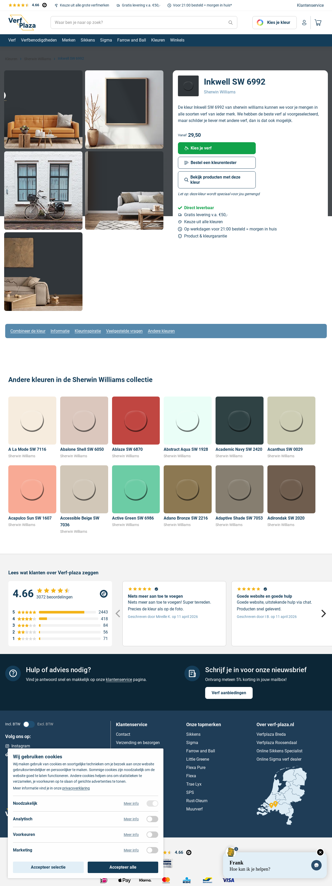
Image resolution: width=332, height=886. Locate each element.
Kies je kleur (278, 22)
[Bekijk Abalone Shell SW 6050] (84, 428)
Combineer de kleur (27, 331)
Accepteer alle (122, 867)
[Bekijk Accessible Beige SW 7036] (84, 499)
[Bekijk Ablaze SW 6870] (136, 428)
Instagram (17, 746)
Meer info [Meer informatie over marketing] (131, 850)
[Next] (323, 614)
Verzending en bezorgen (138, 742)
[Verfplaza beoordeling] (60, 593)
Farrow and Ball (200, 750)
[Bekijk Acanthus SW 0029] (291, 428)
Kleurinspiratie (88, 331)
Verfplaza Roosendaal (277, 742)
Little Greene (197, 759)
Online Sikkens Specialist (279, 750)
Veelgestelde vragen (124, 331)
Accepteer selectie (48, 867)
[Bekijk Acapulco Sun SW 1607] (32, 496)
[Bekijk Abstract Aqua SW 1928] (188, 428)
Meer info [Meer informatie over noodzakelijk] (131, 803)
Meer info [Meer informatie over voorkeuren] (131, 835)
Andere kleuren (161, 331)
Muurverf (194, 809)
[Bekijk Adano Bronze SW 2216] (188, 496)
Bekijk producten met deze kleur (212, 180)
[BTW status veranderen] (29, 724)
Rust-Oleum (197, 800)
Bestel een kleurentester (210, 162)
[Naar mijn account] (304, 22)
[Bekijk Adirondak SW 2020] (291, 496)
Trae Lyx (194, 784)
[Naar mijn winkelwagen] (317, 22)
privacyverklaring (76, 788)
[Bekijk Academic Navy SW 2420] (240, 428)
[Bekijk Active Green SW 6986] (136, 496)
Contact (123, 734)
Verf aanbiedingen (229, 692)
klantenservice (119, 679)
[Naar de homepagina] (22, 22)
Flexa (191, 775)
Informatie (60, 331)
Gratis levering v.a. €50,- (141, 5)
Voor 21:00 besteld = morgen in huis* (202, 5)
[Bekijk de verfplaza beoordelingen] (27, 5)
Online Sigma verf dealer (279, 759)
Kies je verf (198, 148)
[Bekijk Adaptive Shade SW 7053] (240, 496)
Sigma (192, 742)
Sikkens (193, 734)
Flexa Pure (195, 767)
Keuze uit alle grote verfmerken (84, 5)
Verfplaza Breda (271, 734)
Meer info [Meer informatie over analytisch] (131, 819)
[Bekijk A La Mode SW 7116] (32, 428)
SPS (190, 792)
